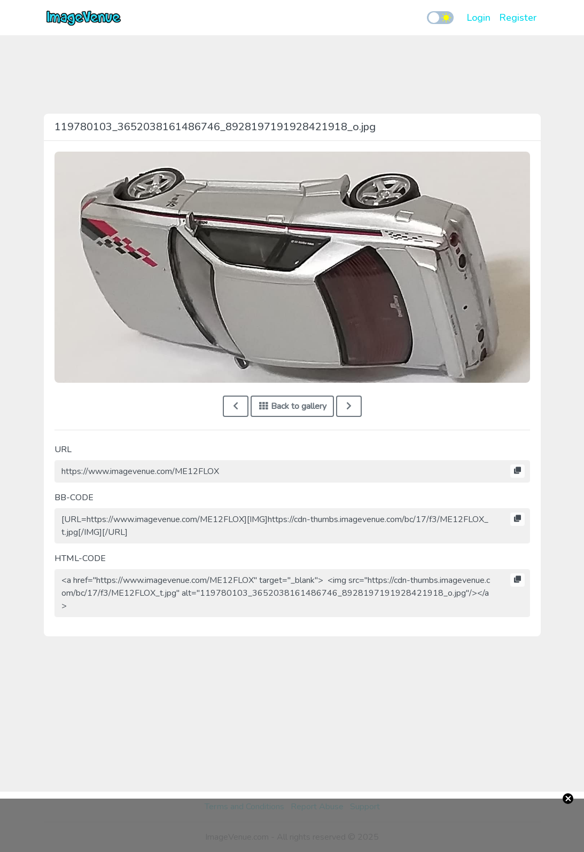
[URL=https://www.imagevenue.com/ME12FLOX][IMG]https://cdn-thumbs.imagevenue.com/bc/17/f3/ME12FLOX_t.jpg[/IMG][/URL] (292, 525)
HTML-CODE (80, 558)
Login (478, 17)
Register (517, 17)
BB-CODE (74, 497)
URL (63, 449)
